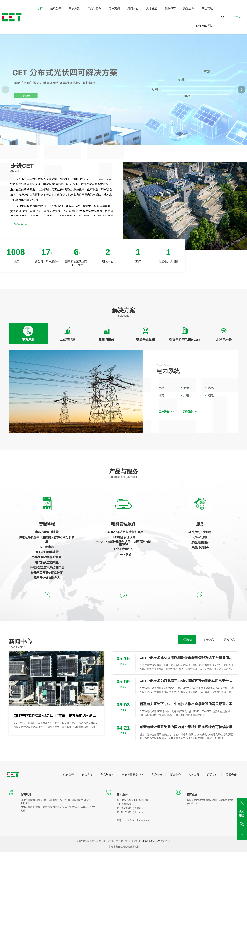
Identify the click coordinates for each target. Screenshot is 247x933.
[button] (241, 89)
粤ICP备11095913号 (149, 841)
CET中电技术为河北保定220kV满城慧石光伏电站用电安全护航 (187, 681)
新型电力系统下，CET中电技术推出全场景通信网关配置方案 (186, 704)
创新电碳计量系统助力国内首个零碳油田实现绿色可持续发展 (186, 727)
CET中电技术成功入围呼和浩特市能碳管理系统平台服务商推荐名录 (187, 658)
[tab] (28, 333)
